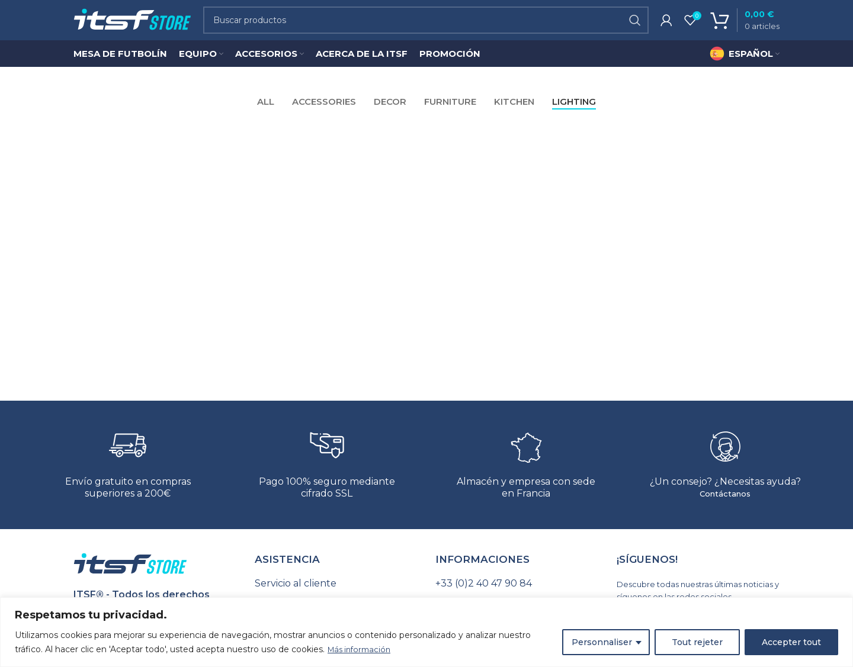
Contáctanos (725, 506)
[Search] (426, 26)
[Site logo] (132, 26)
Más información (362, 650)
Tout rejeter (697, 642)
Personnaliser (602, 642)
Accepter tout (791, 642)
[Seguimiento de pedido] (336, 596)
